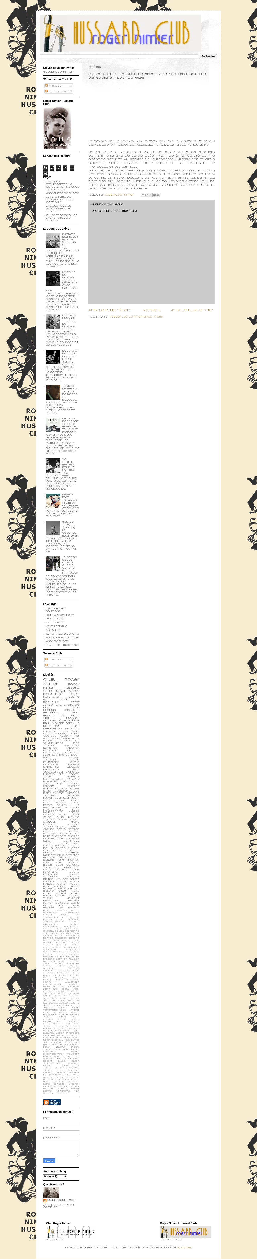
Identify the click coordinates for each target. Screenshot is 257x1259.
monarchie (50, 1086)
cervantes (50, 901)
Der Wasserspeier (60, 615)
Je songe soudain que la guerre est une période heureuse (70, 565)
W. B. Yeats (65, 1075)
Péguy (47, 1056)
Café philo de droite (62, 634)
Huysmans (60, 987)
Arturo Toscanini (55, 922)
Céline (47, 936)
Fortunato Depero (55, 952)
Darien (47, 841)
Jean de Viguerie (68, 1003)
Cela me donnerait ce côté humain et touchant (70, 424)
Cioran (48, 718)
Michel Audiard (54, 734)
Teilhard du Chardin (65, 1068)
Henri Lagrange (55, 977)
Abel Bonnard (68, 908)
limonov (74, 1084)
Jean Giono (65, 772)
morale (73, 901)
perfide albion (54, 1089)
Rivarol (47, 1059)
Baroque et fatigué (62, 638)
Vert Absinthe (56, 626)
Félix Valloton (68, 961)
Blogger (184, 1248)
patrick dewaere (56, 903)
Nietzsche (72, 746)
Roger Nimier (67, 691)
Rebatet (73, 1056)
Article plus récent (110, 310)
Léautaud (50, 874)
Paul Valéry (54, 1047)
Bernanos (50, 748)
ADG (46, 784)
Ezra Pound (69, 850)
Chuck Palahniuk (67, 933)
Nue (67, 1040)
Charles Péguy (68, 729)
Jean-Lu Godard (55, 1008)
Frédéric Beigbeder (67, 957)
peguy (75, 1086)
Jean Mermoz (69, 998)
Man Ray (49, 1035)
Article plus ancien (193, 310)
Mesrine (49, 882)
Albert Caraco (61, 757)
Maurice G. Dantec (61, 812)
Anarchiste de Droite (62, 193)
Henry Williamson (61, 982)
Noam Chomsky (53, 1040)
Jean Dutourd (67, 865)
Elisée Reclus (54, 846)
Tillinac (48, 1070)
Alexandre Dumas (61, 760)
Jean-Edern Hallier (57, 867)
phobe (75, 1089)
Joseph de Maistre (67, 1015)
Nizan (75, 1038)
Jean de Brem (54, 1001)
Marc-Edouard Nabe (61, 810)
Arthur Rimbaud (67, 919)
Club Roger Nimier (61, 1200)
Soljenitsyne (70, 1066)
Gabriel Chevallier (66, 964)
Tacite (47, 1068)
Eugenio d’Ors (52, 947)
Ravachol (60, 1056)
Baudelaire (51, 762)
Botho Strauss (68, 829)
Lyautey (49, 1033)
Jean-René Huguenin (61, 799)
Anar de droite (57, 641)
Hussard (72, 718)
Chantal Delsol (53, 931)
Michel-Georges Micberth (61, 735)
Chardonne (72, 931)
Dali (76, 791)
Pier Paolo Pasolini (61, 737)
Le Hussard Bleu (61, 773)
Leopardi (61, 870)
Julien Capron (54, 1017)
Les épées (62, 1026)
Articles (53, 86)
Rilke (75, 891)
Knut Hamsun (68, 1022)
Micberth (53, 630)
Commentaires (58, 92)
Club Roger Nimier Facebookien (61, 790)
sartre (47, 1091)
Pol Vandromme (67, 781)
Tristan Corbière (68, 1070)
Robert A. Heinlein (66, 1059)
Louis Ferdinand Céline (61, 871)
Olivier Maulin (68, 884)
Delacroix (61, 938)
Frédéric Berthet (55, 959)
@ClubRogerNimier (58, 72)
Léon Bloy (69, 716)
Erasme (48, 945)
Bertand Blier (52, 929)
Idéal (65, 989)
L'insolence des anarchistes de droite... (58, 208)
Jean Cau (50, 755)
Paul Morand (53, 723)
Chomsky (49, 933)
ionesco (59, 1084)
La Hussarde (56, 623)
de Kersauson (63, 1079)
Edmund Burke (68, 843)
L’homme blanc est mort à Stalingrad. (70, 239)
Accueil (151, 310)
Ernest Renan (68, 945)
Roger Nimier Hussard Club (61, 687)
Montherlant (52, 779)
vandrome (63, 1091)
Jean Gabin (63, 798)
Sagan (75, 1061)
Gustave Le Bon (56, 858)
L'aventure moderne (62, 645)
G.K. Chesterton (68, 855)
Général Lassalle (56, 973)
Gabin (46, 964)
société (62, 905)
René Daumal (68, 889)
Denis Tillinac (53, 793)
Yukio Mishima (68, 817)
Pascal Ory (71, 1042)
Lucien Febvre (69, 1031)
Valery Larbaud (54, 1073)
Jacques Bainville (68, 991)
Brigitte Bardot (61, 831)
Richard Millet (55, 891)
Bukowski (50, 834)
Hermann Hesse (68, 753)
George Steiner (54, 966)
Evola (66, 947)
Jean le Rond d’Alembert (61, 1005)
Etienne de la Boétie (61, 847)
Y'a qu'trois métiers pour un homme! (68, 464)
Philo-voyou (56, 619)
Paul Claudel (54, 886)
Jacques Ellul (54, 994)
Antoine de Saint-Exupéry (61, 742)
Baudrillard (71, 926)
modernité (52, 694)
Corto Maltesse (68, 839)
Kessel (47, 1022)
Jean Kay (50, 998)
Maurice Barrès (68, 879)
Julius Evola (69, 731)
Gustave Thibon (69, 970)
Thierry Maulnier (61, 898)
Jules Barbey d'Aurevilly (61, 804)
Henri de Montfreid (66, 980)
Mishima (65, 1038)
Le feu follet (61, 806)
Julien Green (68, 1019)
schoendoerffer (55, 820)
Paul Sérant (71, 1045)
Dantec (48, 938)
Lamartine (50, 1024)
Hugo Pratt (53, 862)
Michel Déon (69, 755)
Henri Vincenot (67, 860)
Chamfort (59, 836)
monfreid (64, 1086)
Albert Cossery (55, 910)
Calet (75, 929)
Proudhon (72, 1054)
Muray (61, 882)
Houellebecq (52, 984)
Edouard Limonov (68, 943)
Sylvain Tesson (67, 896)
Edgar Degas (60, 940)
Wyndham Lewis (64, 1077)
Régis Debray (54, 893)
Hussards (49, 731)
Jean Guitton (70, 996)
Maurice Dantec (68, 1035)
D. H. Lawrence (67, 936)
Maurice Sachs (55, 815)
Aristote (62, 827)
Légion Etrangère (68, 1033)
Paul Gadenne (52, 1045)
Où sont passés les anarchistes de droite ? (61, 218)
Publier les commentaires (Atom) (136, 317)
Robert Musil (54, 1061)
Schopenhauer (53, 1063)
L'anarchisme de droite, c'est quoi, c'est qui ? (59, 199)
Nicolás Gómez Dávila (61, 721)
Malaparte (72, 808)
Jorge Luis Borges (61, 801)
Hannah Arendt (69, 975)
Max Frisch (50, 1038)
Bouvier (66, 929)
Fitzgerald (72, 950)
